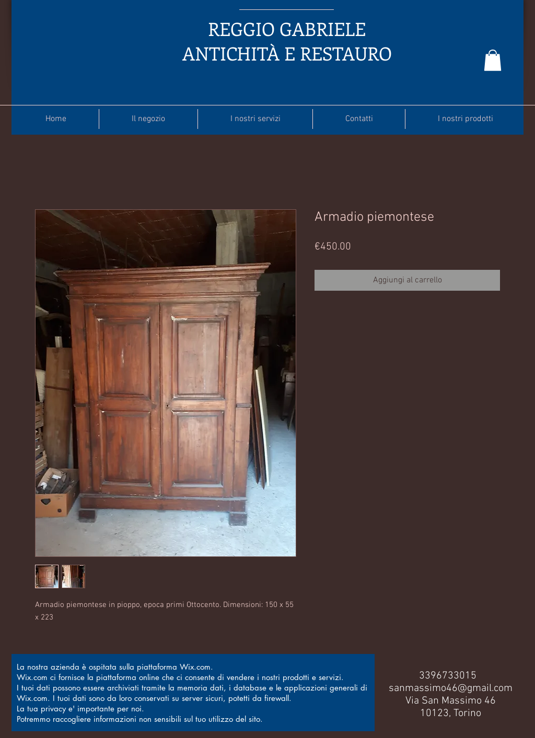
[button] (493, 60)
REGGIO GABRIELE (287, 28)
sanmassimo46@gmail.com (451, 688)
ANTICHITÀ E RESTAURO (287, 53)
